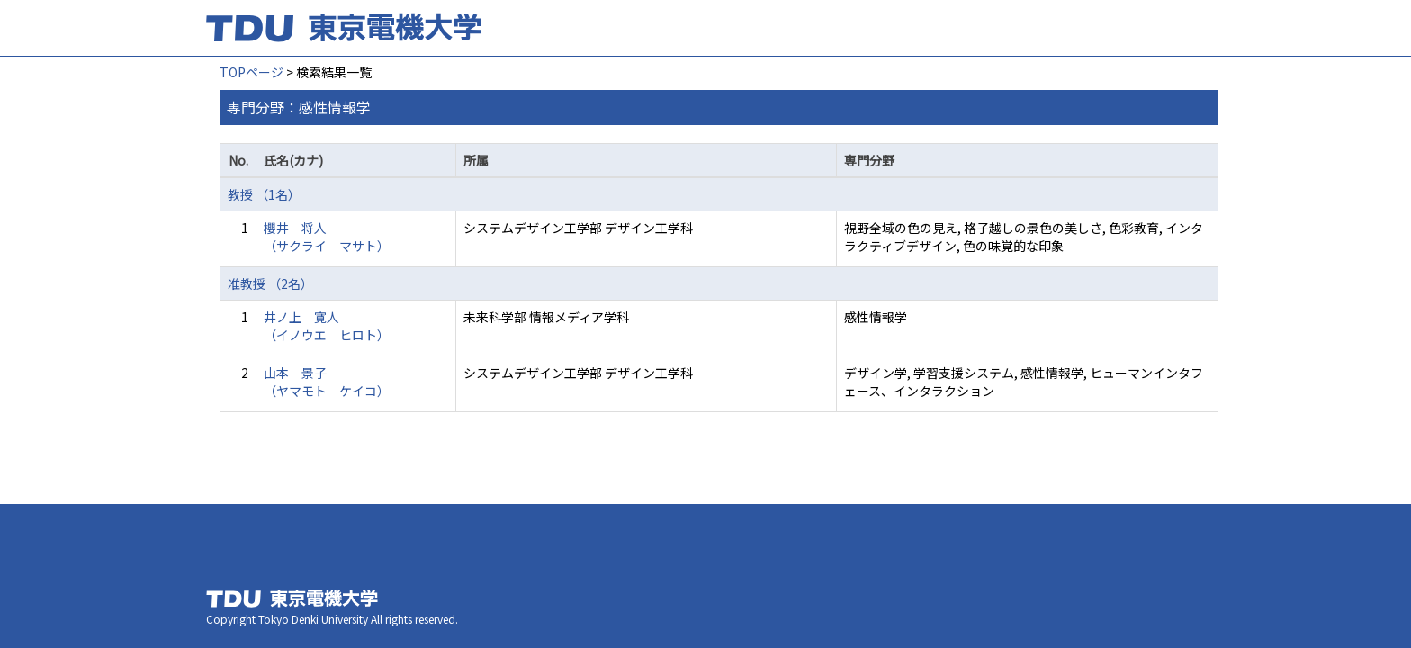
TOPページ (251, 72)
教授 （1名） (264, 194)
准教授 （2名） (270, 283)
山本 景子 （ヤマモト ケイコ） (327, 382)
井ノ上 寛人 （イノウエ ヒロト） (327, 326)
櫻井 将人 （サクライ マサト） (327, 237)
